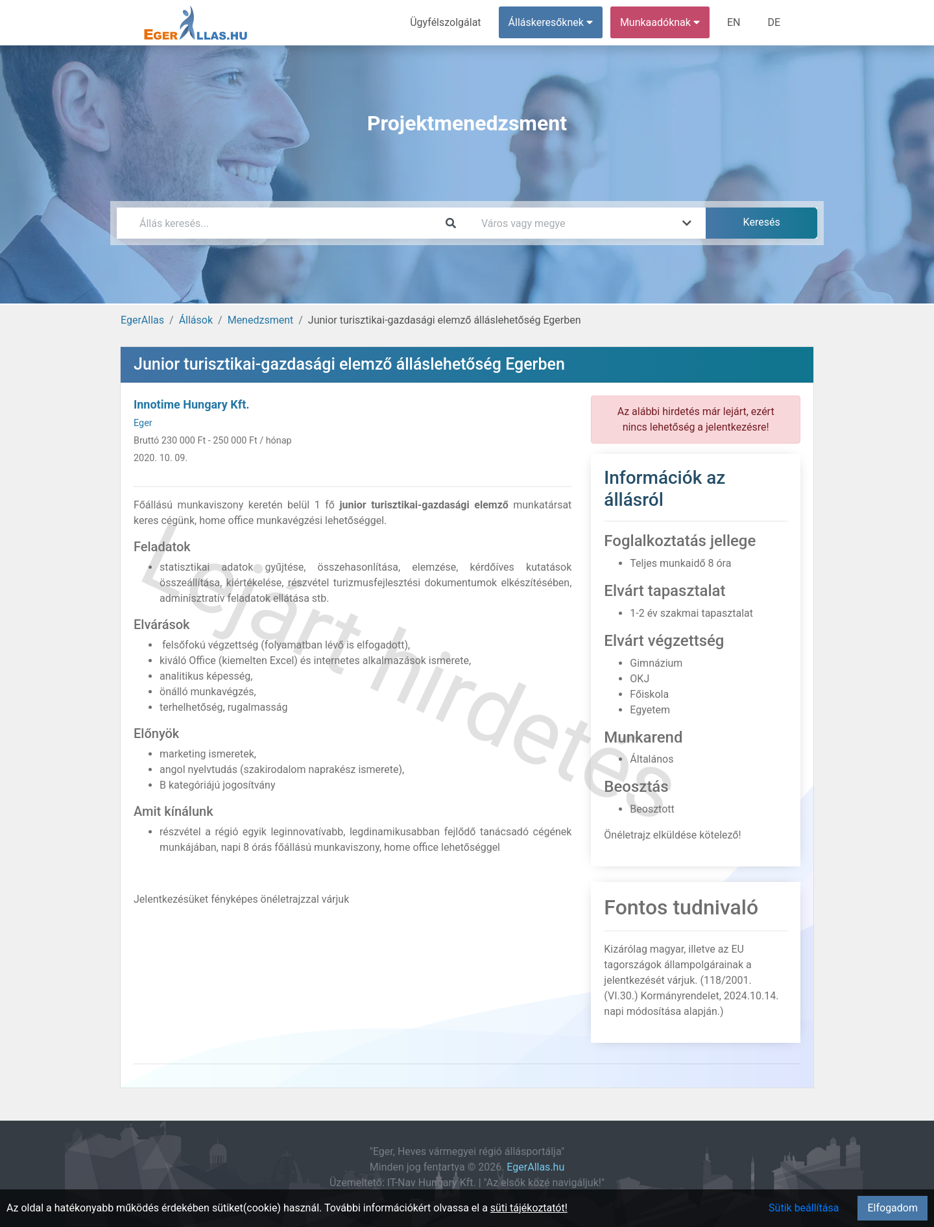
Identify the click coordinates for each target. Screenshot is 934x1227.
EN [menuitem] (734, 22)
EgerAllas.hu (535, 1167)
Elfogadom (892, 1208)
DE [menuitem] (773, 22)
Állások (196, 320)
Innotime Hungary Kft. (192, 404)
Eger (143, 423)
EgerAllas (142, 320)
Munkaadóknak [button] (660, 22)
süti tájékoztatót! (529, 1208)
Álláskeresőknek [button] (551, 22)
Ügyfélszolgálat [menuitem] (445, 22)
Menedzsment (261, 320)
